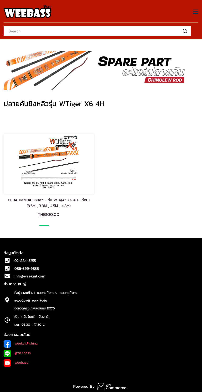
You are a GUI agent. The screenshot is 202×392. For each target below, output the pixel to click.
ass (28, 352)
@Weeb (20, 352)
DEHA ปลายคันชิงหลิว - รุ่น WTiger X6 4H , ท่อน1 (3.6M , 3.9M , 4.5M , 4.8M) (49, 203)
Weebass (21, 362)
